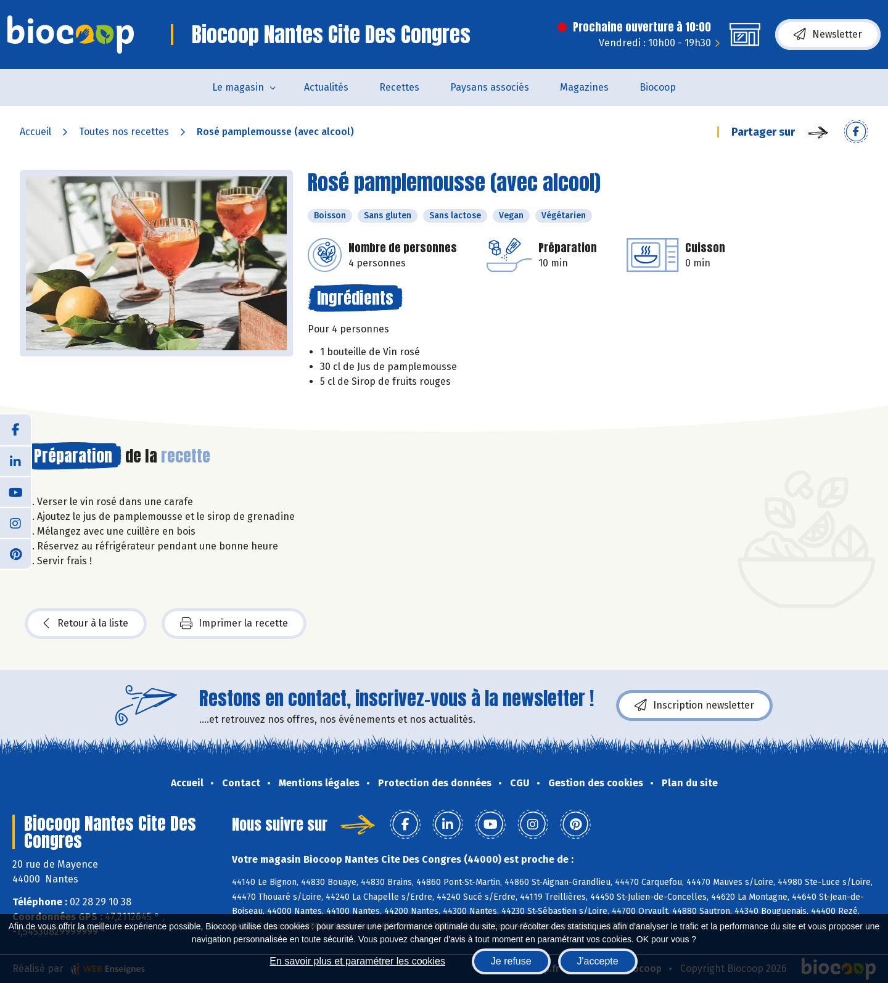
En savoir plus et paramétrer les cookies (357, 961)
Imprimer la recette (234, 623)
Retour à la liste (85, 623)
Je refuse (511, 961)
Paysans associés (489, 87)
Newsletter (828, 34)
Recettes (399, 87)
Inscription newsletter (694, 705)
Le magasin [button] (238, 87)
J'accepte (598, 961)
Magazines (584, 87)
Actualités (326, 87)
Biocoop (657, 87)
